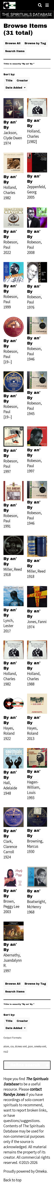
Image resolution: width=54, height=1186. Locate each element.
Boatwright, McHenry (36, 904)
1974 (7, 143)
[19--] (7, 361)
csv (12, 1046)
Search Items (14, 51)
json (30, 1046)
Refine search (25, 1065)
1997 (7, 471)
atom (6, 1046)
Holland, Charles (33, 133)
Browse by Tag (35, 43)
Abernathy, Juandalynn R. (12, 960)
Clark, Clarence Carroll (10, 846)
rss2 (5, 1051)
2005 (31, 197)
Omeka (41, 1171)
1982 (7, 197)
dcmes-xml (21, 1046)
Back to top (12, 1180)
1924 (7, 857)
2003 (7, 911)
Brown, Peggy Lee (11, 904)
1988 (30, 684)
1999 (7, 307)
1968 (30, 912)
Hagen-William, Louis (33, 787)
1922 (7, 738)
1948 (7, 793)
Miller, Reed (12, 569)
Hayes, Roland (9, 730)
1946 (31, 359)
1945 (31, 413)
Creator (22, 80)
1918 (7, 574)
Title (9, 80)
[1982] (32, 141)
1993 (30, 797)
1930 (30, 851)
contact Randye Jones (22, 1092)
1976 (30, 307)
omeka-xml (40, 1046)
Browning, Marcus (35, 843)
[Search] (40, 5)
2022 (7, 252)
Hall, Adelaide (10, 785)
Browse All (12, 43)
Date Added (14, 87)
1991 (7, 526)
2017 (7, 630)
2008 (31, 252)
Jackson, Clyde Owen (12, 135)
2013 (30, 738)
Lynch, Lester (8, 623)
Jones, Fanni (37, 621)
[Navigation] (47, 5)
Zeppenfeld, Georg (36, 189)
